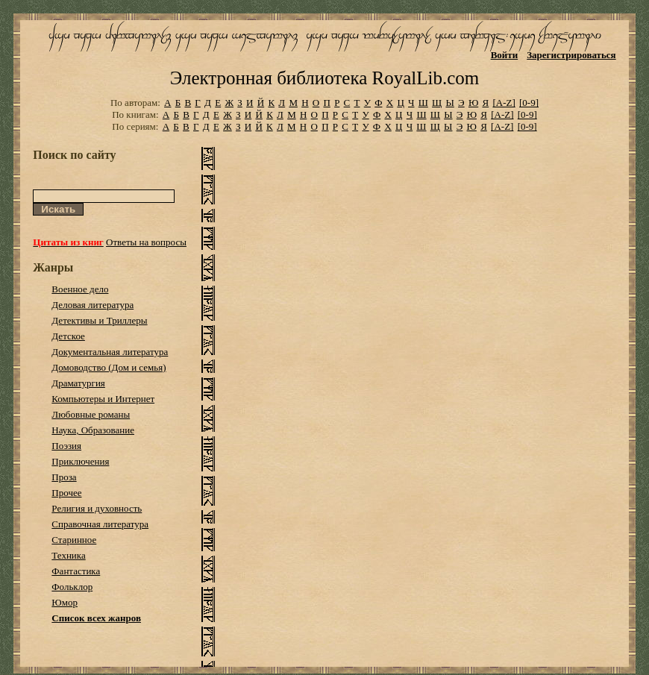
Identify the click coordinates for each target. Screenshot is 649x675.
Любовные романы (90, 414)
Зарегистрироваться (571, 54)
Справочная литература (99, 524)
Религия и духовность (96, 508)
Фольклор (72, 586)
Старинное (73, 539)
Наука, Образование (92, 430)
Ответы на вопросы (146, 242)
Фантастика (75, 571)
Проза (63, 477)
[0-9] (529, 102)
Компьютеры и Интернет (102, 398)
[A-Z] (503, 102)
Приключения (80, 461)
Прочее (66, 492)
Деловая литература (92, 304)
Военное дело (79, 289)
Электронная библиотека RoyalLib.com (324, 78)
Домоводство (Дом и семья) (108, 367)
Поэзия (66, 445)
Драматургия (78, 383)
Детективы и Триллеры (99, 320)
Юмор (64, 602)
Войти (504, 54)
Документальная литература (109, 351)
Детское (68, 336)
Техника (68, 555)
